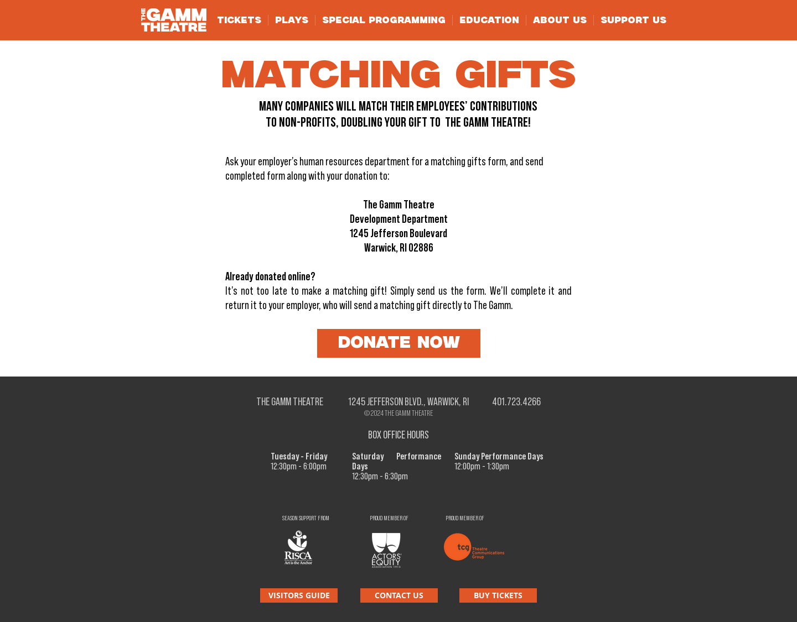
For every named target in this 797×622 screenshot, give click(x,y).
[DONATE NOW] (398, 343)
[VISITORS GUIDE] (299, 595)
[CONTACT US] (399, 595)
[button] (239, 20)
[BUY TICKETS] (498, 595)
